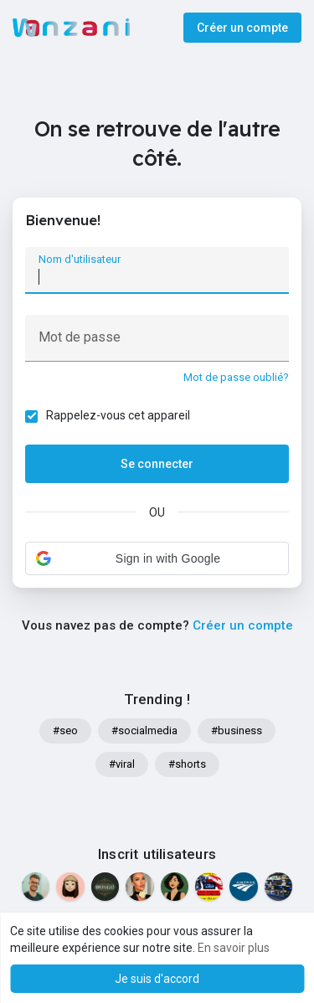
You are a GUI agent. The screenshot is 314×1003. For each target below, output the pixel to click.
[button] (157, 558)
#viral (122, 764)
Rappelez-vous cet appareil (118, 415)
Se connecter (157, 464)
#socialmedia (144, 730)
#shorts (187, 764)
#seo (65, 730)
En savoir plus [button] (234, 947)
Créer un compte (242, 27)
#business (236, 730)
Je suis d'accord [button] (157, 978)
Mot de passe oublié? (236, 377)
